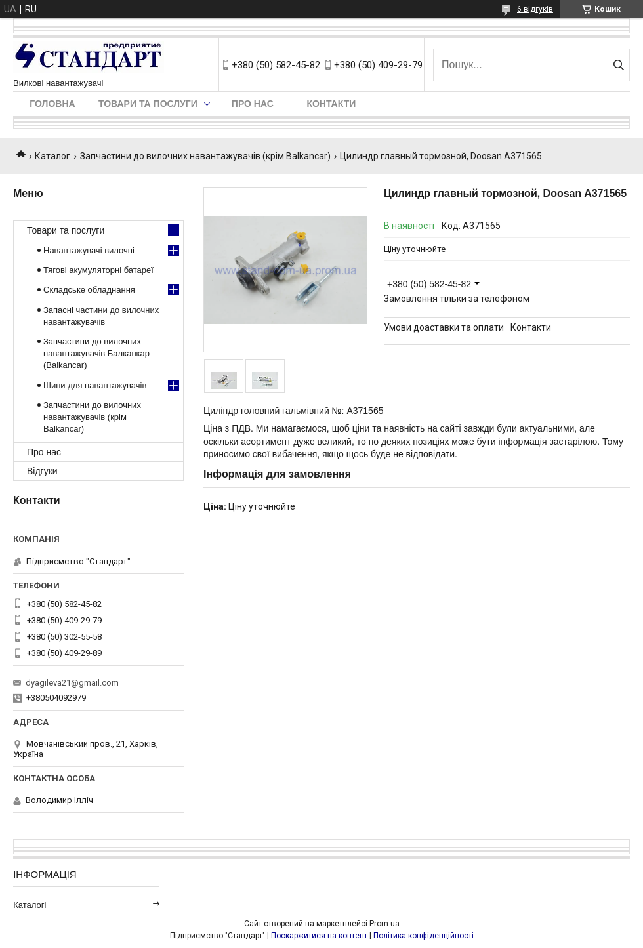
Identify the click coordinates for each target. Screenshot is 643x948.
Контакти (331, 103)
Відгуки (42, 471)
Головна (52, 103)
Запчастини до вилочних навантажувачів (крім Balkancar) (205, 156)
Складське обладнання (89, 290)
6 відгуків (535, 9)
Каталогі (29, 905)
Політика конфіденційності (423, 935)
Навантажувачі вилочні (89, 250)
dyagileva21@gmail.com (72, 683)
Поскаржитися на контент (319, 935)
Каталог (52, 156)
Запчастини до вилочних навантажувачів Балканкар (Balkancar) (96, 353)
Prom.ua (384, 923)
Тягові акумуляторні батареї (98, 270)
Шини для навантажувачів (94, 385)
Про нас (253, 103)
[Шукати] (618, 65)
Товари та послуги (147, 103)
